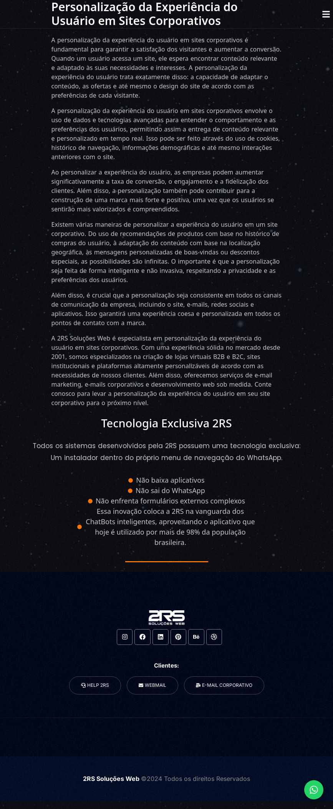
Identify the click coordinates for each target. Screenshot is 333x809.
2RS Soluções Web (112, 778)
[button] (326, 14)
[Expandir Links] (313, 789)
